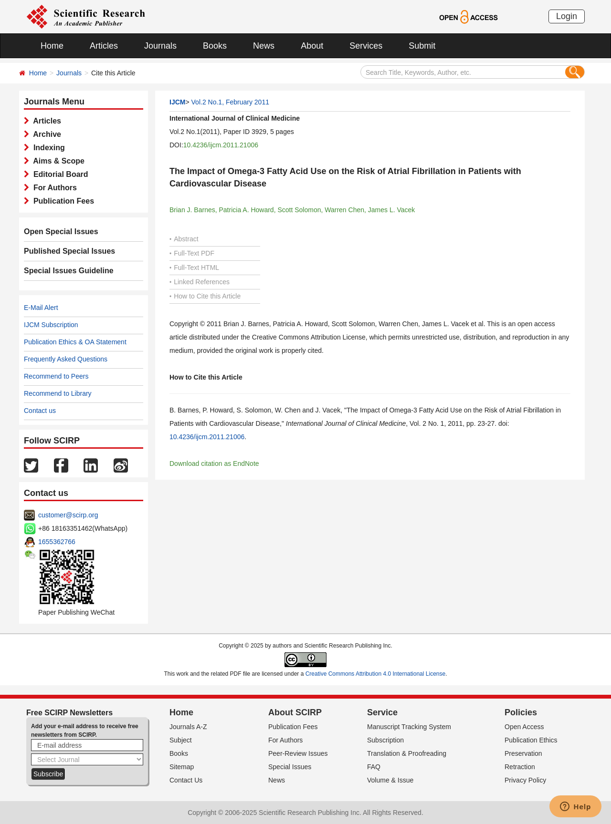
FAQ (373, 767)
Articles (104, 46)
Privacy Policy (525, 780)
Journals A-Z (188, 727)
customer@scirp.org (68, 515)
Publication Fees (61, 201)
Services (365, 46)
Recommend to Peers (56, 376)
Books (215, 46)
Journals (160, 46)
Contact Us (185, 780)
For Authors (53, 188)
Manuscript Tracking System (409, 727)
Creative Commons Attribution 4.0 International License (376, 673)
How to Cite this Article (205, 296)
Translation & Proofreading (406, 753)
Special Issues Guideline (69, 271)
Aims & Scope (56, 161)
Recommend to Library (58, 393)
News (263, 46)
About (312, 46)
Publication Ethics (531, 740)
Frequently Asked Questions (65, 359)
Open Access (524, 727)
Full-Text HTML (194, 267)
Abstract (184, 239)
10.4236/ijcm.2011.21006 (220, 145)
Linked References (199, 282)
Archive (45, 134)
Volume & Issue (390, 780)
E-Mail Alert (41, 307)
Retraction (520, 767)
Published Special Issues (69, 251)
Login (566, 16)
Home (52, 46)
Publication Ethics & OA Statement (75, 342)
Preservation (523, 753)
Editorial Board (58, 174)
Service (382, 712)
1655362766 (56, 542)
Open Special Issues (61, 231)
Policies (521, 712)
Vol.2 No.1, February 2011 (230, 102)
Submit (422, 46)
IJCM (177, 102)
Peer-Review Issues (298, 753)
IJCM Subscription (51, 325)
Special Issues (289, 767)
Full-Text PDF (191, 253)
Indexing (47, 148)
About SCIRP (295, 712)
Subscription (385, 740)
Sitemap (181, 767)
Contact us (40, 410)
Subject (180, 740)
